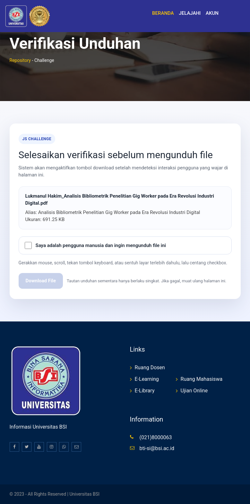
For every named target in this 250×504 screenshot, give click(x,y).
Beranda (163, 13)
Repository (20, 60)
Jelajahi (190, 13)
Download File (41, 281)
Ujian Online (194, 391)
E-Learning (147, 379)
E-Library (145, 391)
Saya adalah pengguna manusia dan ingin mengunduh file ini (101, 245)
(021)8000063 (156, 437)
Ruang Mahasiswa (202, 379)
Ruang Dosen (150, 367)
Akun (212, 13)
